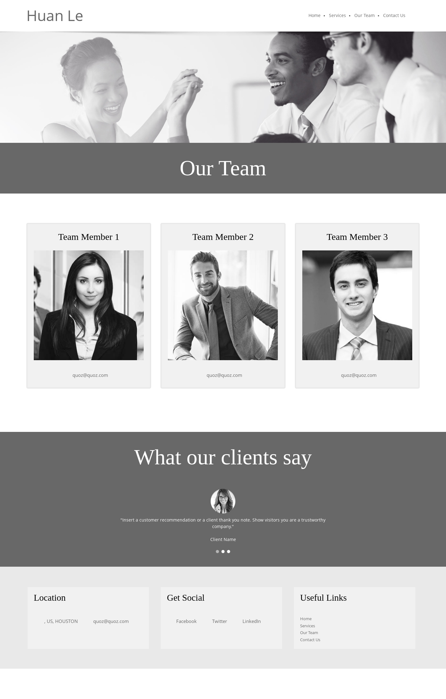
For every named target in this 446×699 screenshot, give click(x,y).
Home (306, 618)
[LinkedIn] (250, 621)
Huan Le (54, 15)
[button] (217, 551)
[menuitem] (315, 16)
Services (307, 626)
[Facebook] (185, 621)
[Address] (59, 621)
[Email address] (88, 375)
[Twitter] (218, 621)
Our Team (309, 632)
